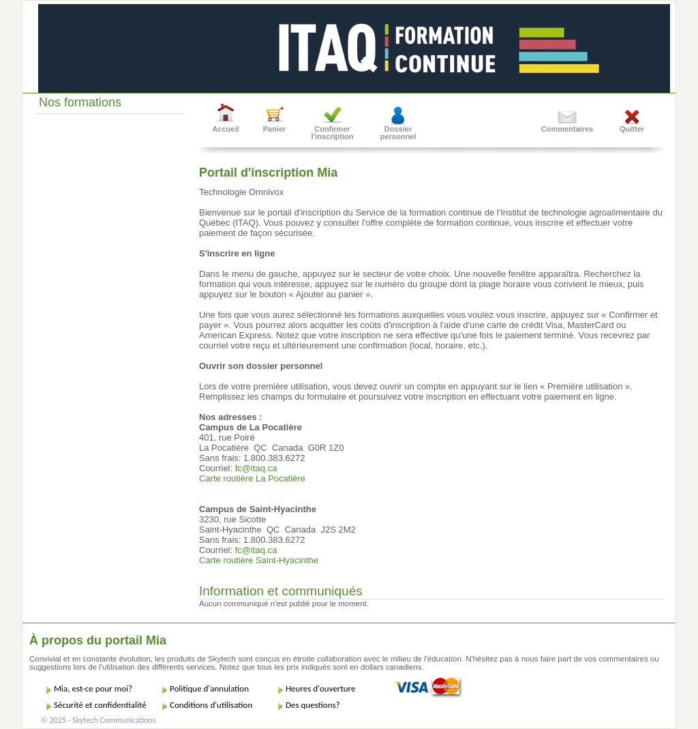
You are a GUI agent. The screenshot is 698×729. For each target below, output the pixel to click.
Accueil (225, 129)
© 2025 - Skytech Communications (98, 720)
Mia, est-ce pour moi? (93, 688)
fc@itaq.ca (256, 468)
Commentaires (567, 129)
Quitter (632, 129)
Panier (274, 129)
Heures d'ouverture (320, 688)
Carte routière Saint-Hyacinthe (258, 560)
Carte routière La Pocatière (252, 478)
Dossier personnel (398, 132)
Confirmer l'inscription (333, 132)
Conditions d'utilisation (211, 705)
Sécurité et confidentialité (100, 705)
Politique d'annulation (209, 688)
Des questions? (313, 705)
